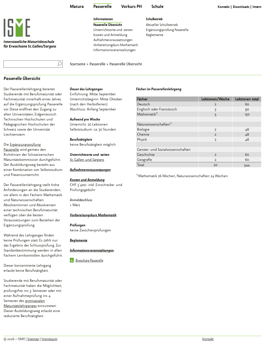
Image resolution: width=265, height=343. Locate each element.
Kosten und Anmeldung (87, 179)
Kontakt (223, 6)
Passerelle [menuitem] (102, 6)
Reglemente (78, 240)
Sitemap (33, 339)
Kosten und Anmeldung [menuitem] (110, 34)
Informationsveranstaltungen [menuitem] (114, 50)
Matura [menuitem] (77, 6)
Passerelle (97, 63)
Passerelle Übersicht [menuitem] (107, 24)
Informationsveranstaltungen (92, 250)
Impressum (49, 339)
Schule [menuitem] (157, 6)
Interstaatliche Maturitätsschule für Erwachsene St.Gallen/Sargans (30, 34)
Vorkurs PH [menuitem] (131, 6)
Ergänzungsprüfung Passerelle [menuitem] (167, 29)
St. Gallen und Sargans (87, 159)
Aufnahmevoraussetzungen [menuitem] (112, 40)
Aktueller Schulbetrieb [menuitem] (162, 24)
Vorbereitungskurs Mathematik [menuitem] (115, 45)
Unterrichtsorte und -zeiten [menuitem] (113, 29)
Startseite (77, 63)
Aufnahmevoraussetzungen (90, 169)
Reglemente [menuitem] (154, 34)
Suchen (58, 64)
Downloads (241, 6)
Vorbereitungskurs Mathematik (93, 214)
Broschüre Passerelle (86, 261)
